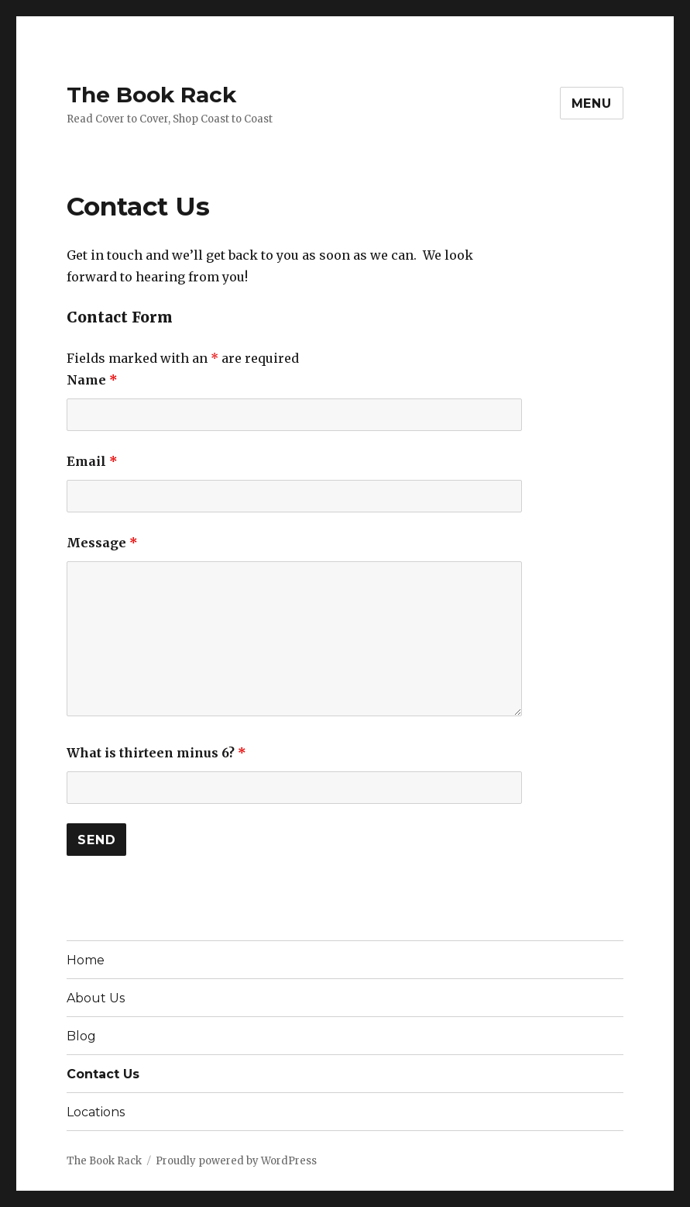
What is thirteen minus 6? (156, 752)
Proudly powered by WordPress (236, 1160)
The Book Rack (151, 94)
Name (92, 380)
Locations (96, 1112)
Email (92, 461)
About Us (96, 998)
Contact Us (103, 1074)
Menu (592, 103)
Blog (81, 1036)
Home (86, 960)
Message (102, 542)
